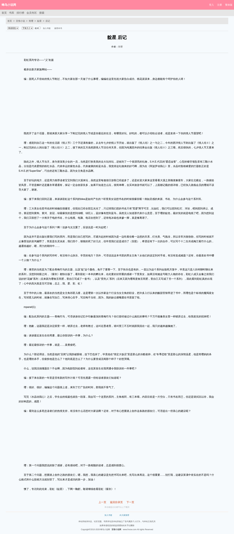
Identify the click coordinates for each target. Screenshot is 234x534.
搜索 (41, 12)
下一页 (130, 502)
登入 (211, 4)
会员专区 (32, 12)
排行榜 (20, 12)
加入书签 (47, 28)
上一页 (102, 502)
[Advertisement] (117, 106)
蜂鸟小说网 (9, 4)
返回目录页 (116, 502)
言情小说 (20, 21)
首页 (4, 12)
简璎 (31, 21)
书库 (11, 12)
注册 (219, 4)
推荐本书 (58, 28)
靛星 (39, 21)
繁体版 (228, 4)
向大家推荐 (124, 515)
